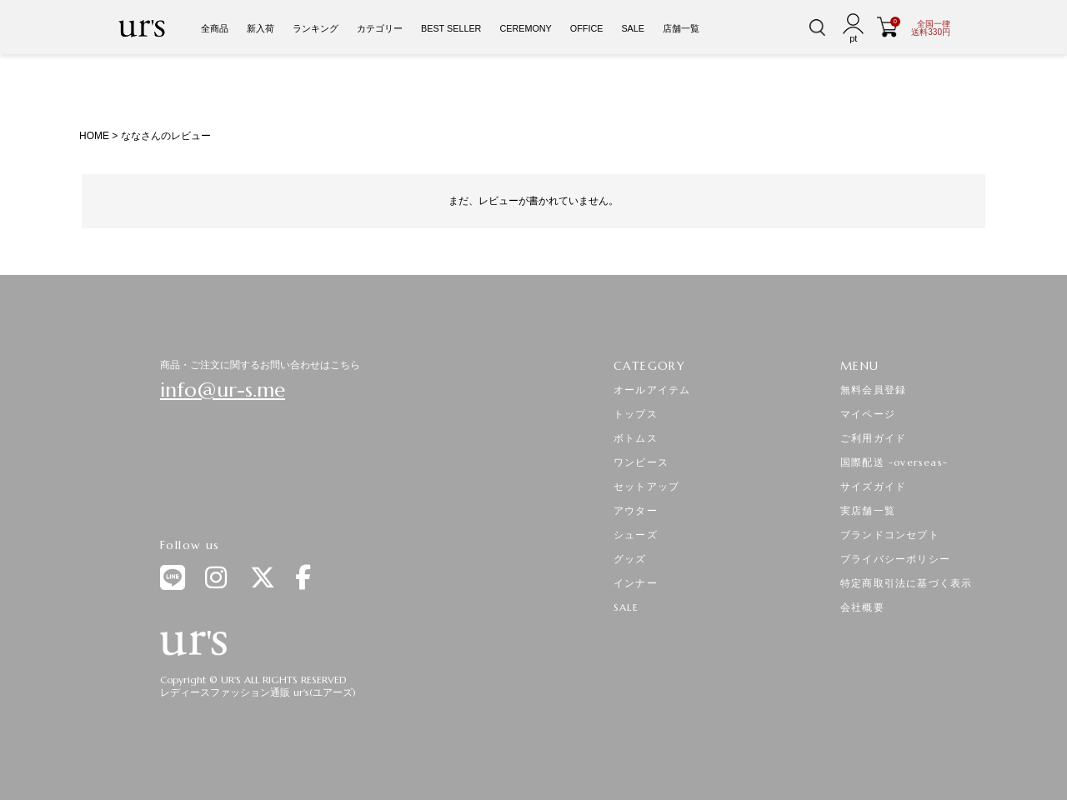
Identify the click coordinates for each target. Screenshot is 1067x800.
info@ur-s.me (222, 390)
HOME (94, 136)
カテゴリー (380, 28)
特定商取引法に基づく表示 (906, 583)
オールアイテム (652, 389)
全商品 (214, 28)
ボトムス (636, 438)
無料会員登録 (873, 389)
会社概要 (862, 607)
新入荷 (260, 28)
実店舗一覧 (867, 510)
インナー (636, 583)
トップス (636, 414)
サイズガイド (873, 486)
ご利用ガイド (873, 438)
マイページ (867, 414)
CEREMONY (525, 28)
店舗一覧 (681, 28)
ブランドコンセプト (889, 534)
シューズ (636, 534)
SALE (632, 28)
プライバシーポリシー (895, 558)
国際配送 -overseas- (894, 462)
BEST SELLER (451, 28)
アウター (636, 510)
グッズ (630, 558)
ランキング (315, 28)
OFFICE (587, 28)
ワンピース (641, 462)
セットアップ (646, 486)
